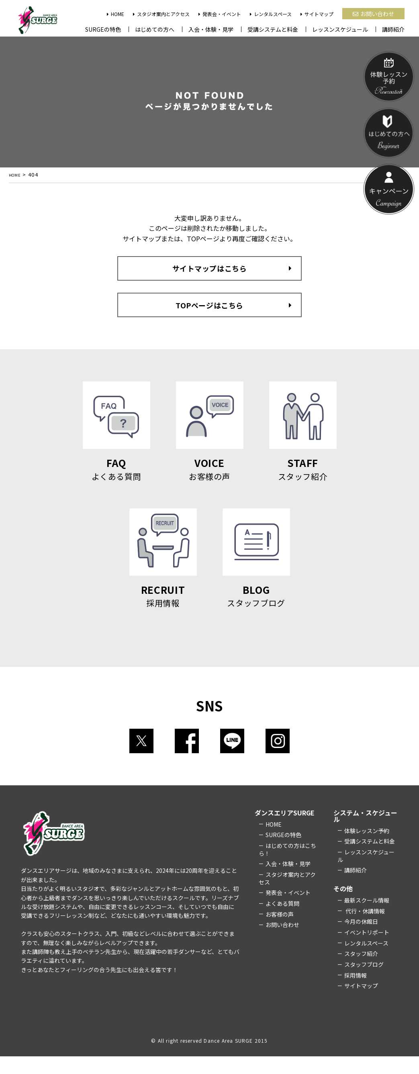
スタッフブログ (364, 982)
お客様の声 (280, 931)
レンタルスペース (271, 13)
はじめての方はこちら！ (287, 866)
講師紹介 (393, 29)
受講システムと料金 (272, 29)
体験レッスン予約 (366, 848)
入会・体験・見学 (210, 29)
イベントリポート (366, 950)
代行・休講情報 (364, 928)
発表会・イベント (219, 13)
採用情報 (355, 992)
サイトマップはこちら (209, 272)
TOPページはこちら (209, 308)
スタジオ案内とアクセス (161, 13)
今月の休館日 (361, 939)
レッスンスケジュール (340, 29)
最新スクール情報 (366, 917)
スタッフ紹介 (361, 971)
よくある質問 (282, 921)
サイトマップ (316, 13)
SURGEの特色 (103, 29)
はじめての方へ (154, 29)
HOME (115, 13)
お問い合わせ (373, 14)
